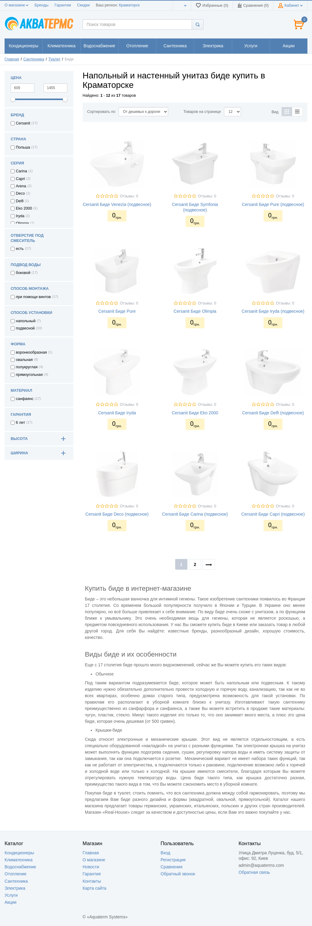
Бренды (41, 5)
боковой (23, 273)
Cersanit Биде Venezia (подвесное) (117, 204)
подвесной (25, 328)
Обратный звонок (178, 873)
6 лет (20, 422)
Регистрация (173, 859)
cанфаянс (25, 399)
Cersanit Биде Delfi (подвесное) (273, 412)
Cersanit (23, 123)
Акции (10, 902)
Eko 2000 (24, 208)
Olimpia (22, 223)
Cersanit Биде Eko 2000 (195, 412)
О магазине (16, 5)
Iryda (20, 216)
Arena (21, 186)
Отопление (16, 873)
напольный (25, 321)
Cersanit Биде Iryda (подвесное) (273, 311)
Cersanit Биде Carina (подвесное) (195, 514)
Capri (20, 179)
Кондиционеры (19, 852)
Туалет (54, 59)
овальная (24, 360)
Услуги (11, 895)
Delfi (19, 201)
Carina (21, 171)
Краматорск (129, 5)
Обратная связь (254, 872)
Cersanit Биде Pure (117, 311)
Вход (165, 852)
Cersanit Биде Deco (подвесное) (116, 514)
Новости (91, 866)
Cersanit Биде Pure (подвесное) (273, 204)
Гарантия (92, 873)
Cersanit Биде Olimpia (195, 311)
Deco (20, 193)
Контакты (92, 881)
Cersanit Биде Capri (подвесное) (273, 514)
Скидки (83, 5)
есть (20, 249)
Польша (23, 147)
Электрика (15, 888)
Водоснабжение (20, 866)
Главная (12, 59)
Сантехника (33, 59)
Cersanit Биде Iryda (117, 412)
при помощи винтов (33, 297)
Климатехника (19, 859)
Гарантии (63, 5)
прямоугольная (29, 375)
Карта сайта (94, 888)
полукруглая (26, 367)
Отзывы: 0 (129, 196)
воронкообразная (31, 352)
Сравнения (172, 866)
